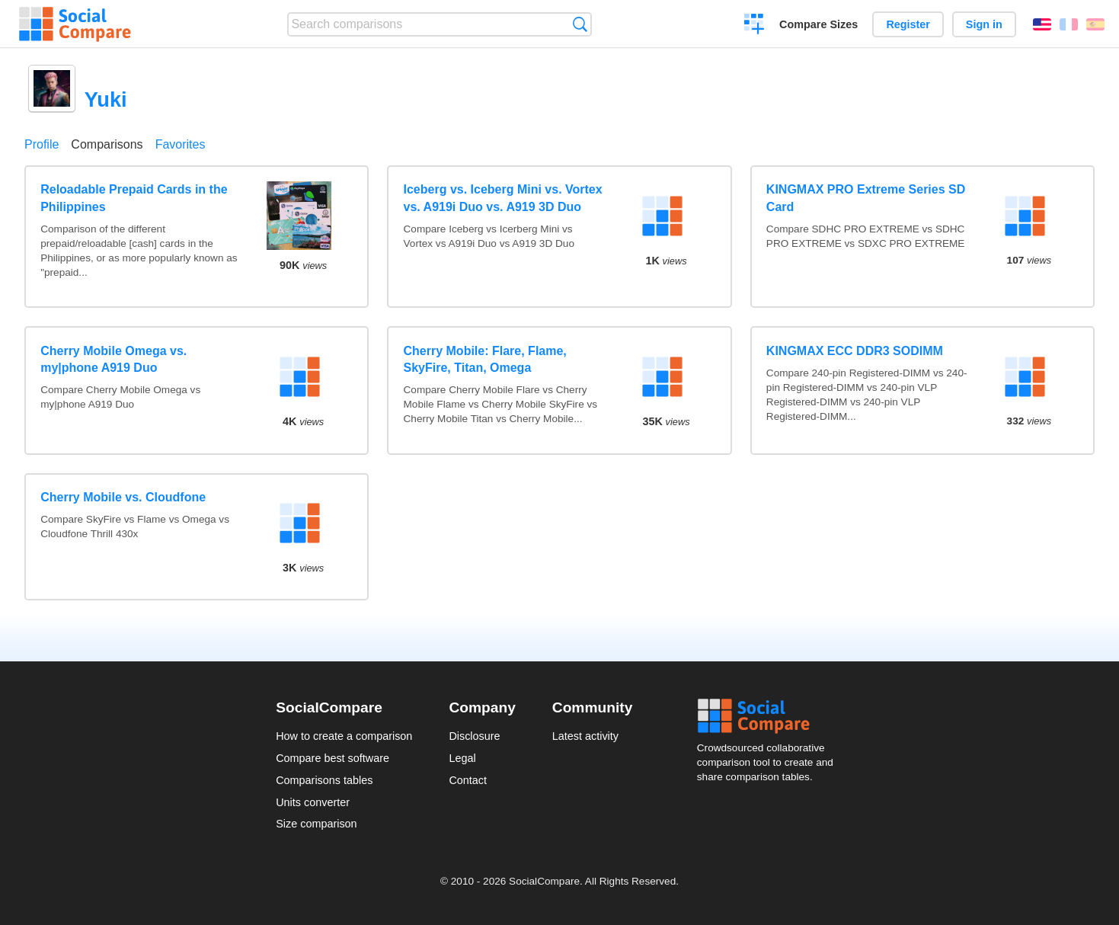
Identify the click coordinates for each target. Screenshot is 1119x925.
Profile (41, 144)
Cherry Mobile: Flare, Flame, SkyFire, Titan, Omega (485, 359)
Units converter (313, 802)
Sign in (984, 24)
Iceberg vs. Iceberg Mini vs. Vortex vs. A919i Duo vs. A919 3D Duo (503, 198)
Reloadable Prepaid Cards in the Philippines (133, 198)
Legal (462, 758)
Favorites (180, 144)
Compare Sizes (818, 24)
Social (770, 716)
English (1042, 24)
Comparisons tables (324, 780)
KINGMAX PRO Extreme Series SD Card (865, 198)
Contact (468, 780)
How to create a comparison (344, 736)
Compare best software (332, 758)
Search (580, 24)
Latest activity (585, 736)
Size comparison (316, 824)
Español (1095, 24)
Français (1069, 24)
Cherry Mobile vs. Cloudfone (123, 497)
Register (908, 24)
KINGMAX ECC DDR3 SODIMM (854, 350)
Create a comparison (754, 26)
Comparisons (106, 144)
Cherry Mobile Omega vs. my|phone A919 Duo (113, 359)
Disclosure (474, 736)
